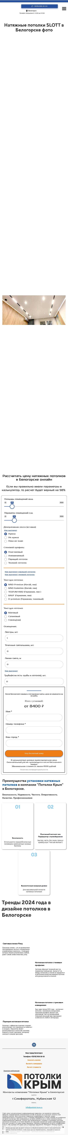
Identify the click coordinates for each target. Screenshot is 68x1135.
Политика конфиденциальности (34, 770)
